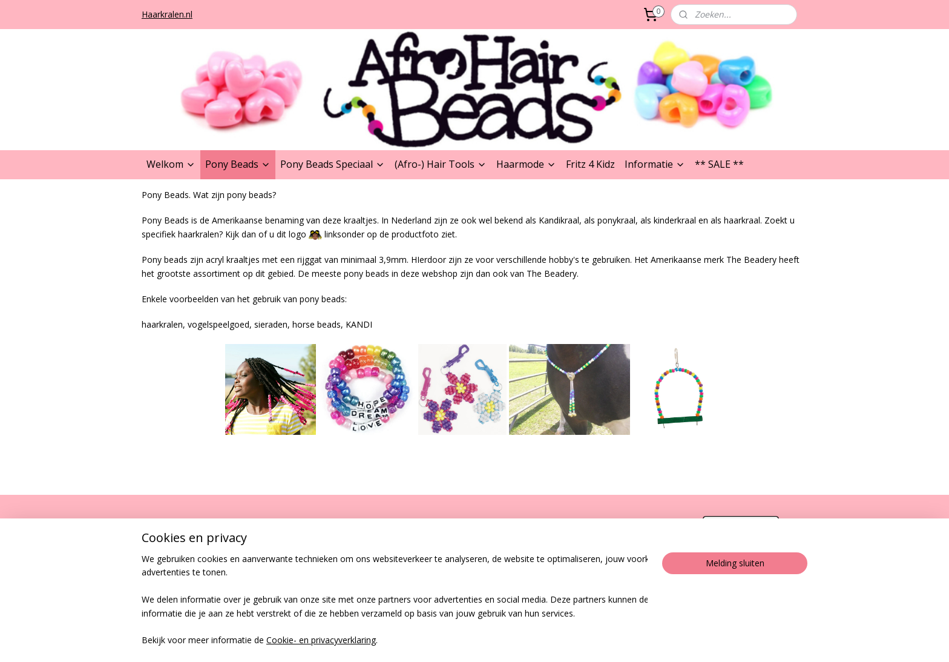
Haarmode (526, 164)
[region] (395, 600)
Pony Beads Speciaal (332, 164)
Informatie (655, 164)
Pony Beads (238, 164)
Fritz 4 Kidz (590, 164)
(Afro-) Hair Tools (441, 164)
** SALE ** (719, 164)
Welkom (170, 164)
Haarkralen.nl (167, 14)
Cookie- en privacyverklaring (321, 640)
